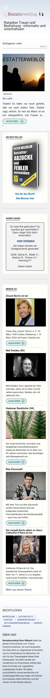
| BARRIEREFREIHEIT (25, 620)
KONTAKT (8, 620)
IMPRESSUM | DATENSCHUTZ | (20, 616)
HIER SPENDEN (25, 241)
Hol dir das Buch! (25, 193)
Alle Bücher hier (25, 198)
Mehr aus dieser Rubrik (19, 589)
